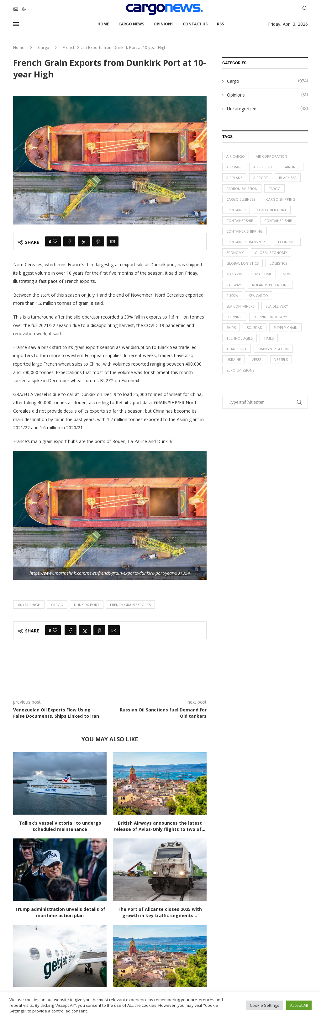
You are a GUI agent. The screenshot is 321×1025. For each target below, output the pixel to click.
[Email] (15, 9)
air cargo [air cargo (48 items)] (235, 156)
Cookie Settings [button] (264, 1005)
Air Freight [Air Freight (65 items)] (263, 167)
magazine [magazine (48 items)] (235, 274)
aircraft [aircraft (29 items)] (234, 167)
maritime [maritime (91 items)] (263, 274)
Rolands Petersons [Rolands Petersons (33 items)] (270, 285)
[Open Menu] (16, 24)
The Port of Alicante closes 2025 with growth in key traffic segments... (160, 912)
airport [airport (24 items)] (260, 178)
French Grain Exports (130, 604)
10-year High (28, 604)
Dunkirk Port (86, 604)
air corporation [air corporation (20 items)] (271, 156)
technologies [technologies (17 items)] (239, 338)
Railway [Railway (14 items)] (233, 285)
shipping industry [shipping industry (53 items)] (270, 317)
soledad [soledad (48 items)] (254, 327)
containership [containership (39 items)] (239, 220)
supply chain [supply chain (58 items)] (285, 327)
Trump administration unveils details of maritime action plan (60, 912)
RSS (220, 24)
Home (103, 24)
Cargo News (131, 24)
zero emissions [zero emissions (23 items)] (240, 370)
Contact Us (195, 24)
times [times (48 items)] (269, 338)
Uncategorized (267, 109)
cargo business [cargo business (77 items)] (240, 199)
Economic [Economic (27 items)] (287, 242)
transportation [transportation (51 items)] (273, 349)
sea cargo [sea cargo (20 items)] (258, 295)
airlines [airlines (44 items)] (292, 167)
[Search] (305, 9)
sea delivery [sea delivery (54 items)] (277, 306)
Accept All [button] (299, 1005)
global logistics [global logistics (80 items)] (242, 263)
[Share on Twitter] (84, 241)
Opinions (163, 24)
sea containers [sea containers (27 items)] (240, 306)
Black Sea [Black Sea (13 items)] (288, 178)
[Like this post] (55, 241)
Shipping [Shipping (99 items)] (234, 317)
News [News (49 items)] (287, 274)
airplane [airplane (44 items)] (234, 178)
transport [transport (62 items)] (236, 349)
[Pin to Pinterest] (98, 241)
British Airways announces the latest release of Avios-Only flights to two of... (159, 826)
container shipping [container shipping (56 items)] (244, 231)
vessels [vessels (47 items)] (281, 360)
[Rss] (23, 9)
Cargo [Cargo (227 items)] (274, 188)
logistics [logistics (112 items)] (278, 263)
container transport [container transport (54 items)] (246, 242)
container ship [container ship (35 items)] (278, 220)
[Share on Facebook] (69, 241)
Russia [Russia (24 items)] (232, 295)
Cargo (43, 47)
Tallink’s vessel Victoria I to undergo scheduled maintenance (60, 826)
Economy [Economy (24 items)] (235, 253)
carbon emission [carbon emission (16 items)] (241, 188)
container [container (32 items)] (236, 210)
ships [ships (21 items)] (231, 327)
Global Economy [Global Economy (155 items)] (271, 253)
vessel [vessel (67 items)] (257, 360)
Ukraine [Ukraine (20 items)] (233, 360)
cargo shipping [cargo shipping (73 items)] (280, 199)
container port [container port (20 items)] (272, 210)
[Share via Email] (112, 241)
